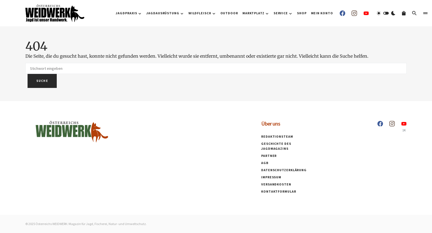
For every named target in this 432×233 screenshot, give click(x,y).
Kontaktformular (278, 191)
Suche (42, 81)
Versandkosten (276, 184)
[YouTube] (366, 13)
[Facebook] (342, 13)
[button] (386, 13)
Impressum (271, 177)
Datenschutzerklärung (284, 170)
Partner (269, 156)
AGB (265, 163)
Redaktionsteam (277, 136)
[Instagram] (354, 13)
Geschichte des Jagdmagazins (276, 146)
